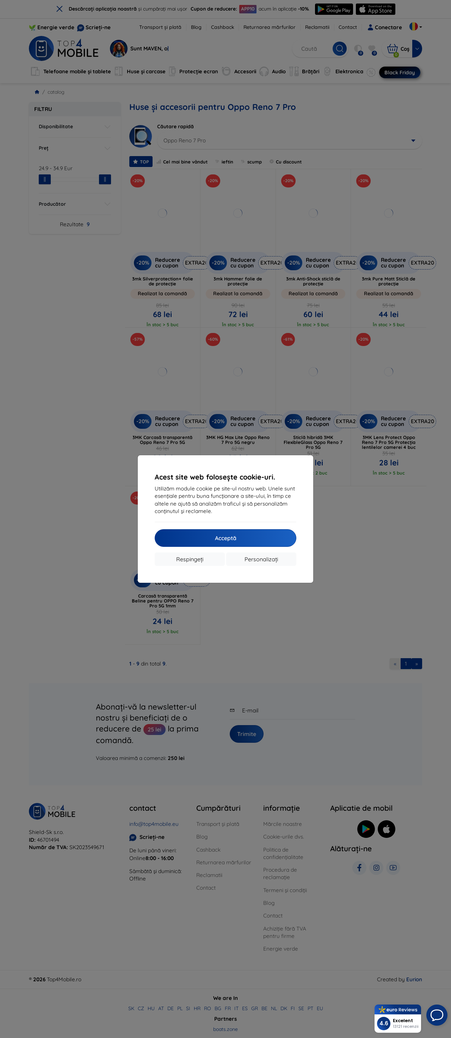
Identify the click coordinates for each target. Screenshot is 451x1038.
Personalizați (261, 559)
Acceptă (225, 538)
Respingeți (189, 559)
